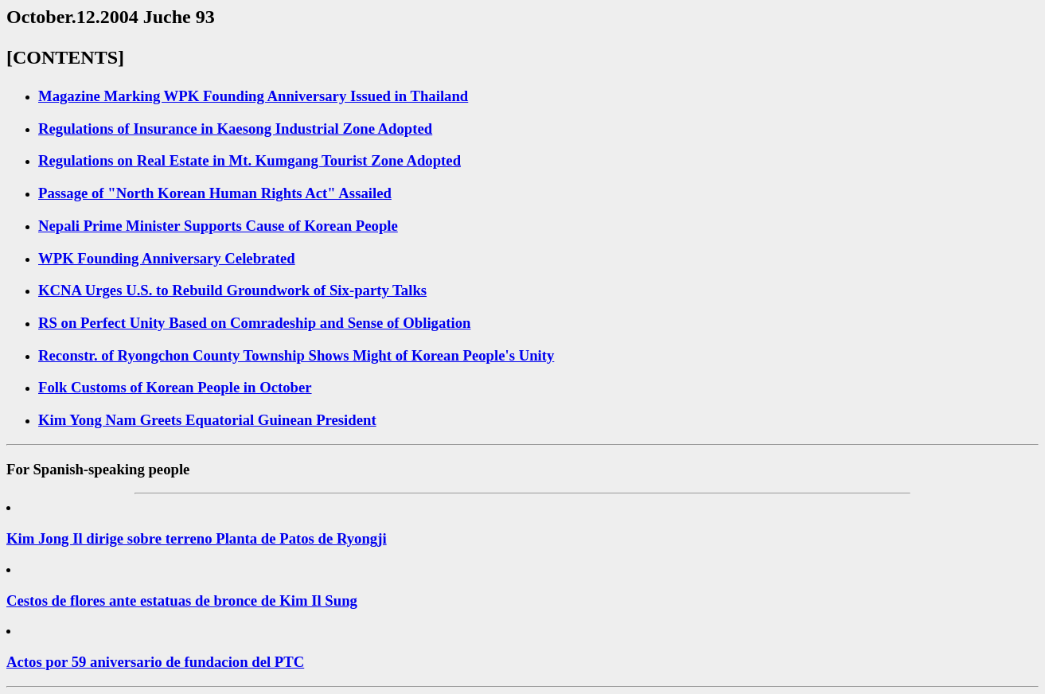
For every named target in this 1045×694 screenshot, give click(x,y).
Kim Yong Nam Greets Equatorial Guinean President (207, 419)
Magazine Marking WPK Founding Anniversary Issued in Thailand (253, 96)
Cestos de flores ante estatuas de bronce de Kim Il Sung (181, 600)
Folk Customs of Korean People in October (175, 387)
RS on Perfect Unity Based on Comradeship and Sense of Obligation (254, 322)
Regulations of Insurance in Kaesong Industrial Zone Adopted (235, 128)
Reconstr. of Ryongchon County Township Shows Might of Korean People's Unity (296, 355)
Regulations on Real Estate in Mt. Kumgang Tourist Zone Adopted (249, 160)
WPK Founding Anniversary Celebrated (166, 258)
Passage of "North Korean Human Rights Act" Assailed (215, 193)
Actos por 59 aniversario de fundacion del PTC (155, 661)
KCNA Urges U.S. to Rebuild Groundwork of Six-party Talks (232, 290)
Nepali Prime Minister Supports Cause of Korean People (218, 225)
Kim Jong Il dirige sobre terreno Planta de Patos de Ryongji (196, 538)
